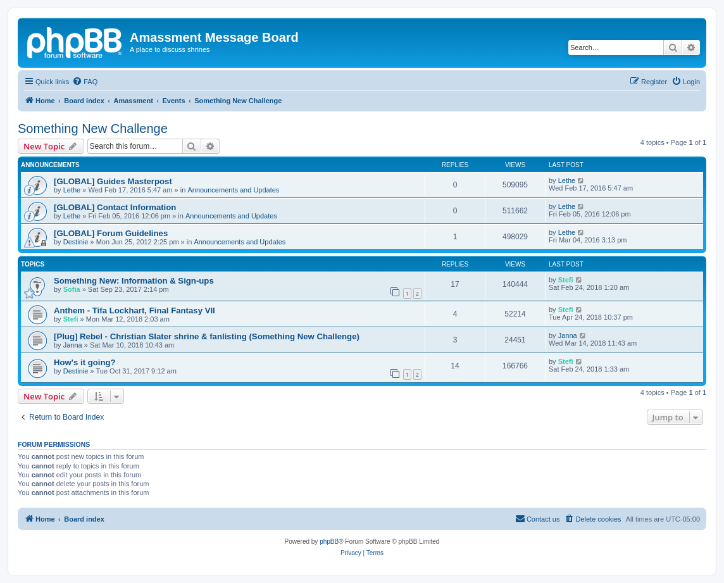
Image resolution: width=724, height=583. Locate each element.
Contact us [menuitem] (537, 518)
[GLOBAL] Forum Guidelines (111, 233)
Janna (72, 345)
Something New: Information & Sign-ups (134, 280)
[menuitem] (84, 81)
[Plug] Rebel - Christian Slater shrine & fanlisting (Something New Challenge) (206, 336)
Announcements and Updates (233, 190)
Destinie (76, 242)
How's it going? (85, 362)
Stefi (565, 280)
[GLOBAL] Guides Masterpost (113, 181)
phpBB (329, 541)
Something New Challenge (93, 128)
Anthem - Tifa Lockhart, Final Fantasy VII (134, 310)
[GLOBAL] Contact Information (115, 207)
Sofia (71, 289)
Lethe (72, 190)
